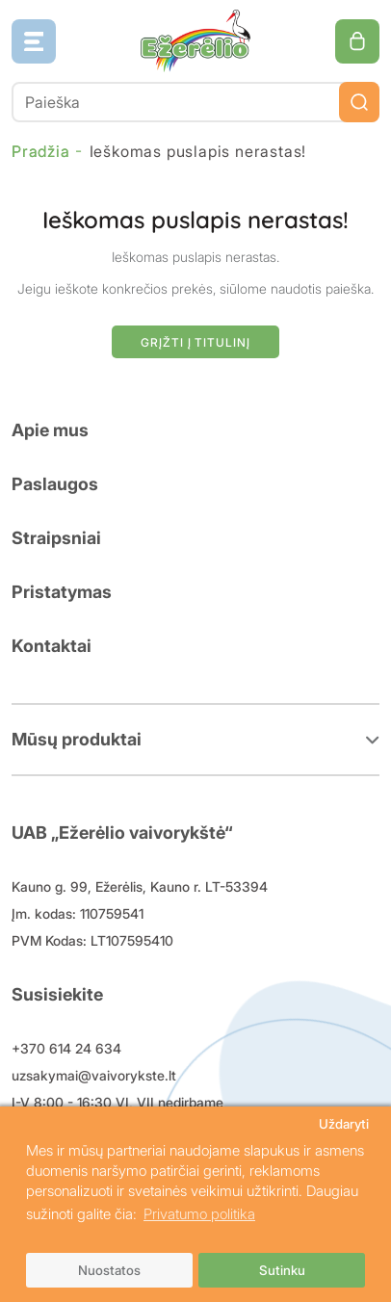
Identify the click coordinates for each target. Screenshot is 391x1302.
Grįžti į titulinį (195, 342)
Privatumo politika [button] (199, 1214)
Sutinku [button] (282, 1270)
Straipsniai (56, 538)
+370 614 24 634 (66, 1048)
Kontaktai (51, 646)
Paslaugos (55, 484)
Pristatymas (62, 592)
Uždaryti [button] (344, 1124)
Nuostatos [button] (109, 1270)
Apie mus (50, 430)
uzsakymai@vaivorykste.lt (94, 1075)
